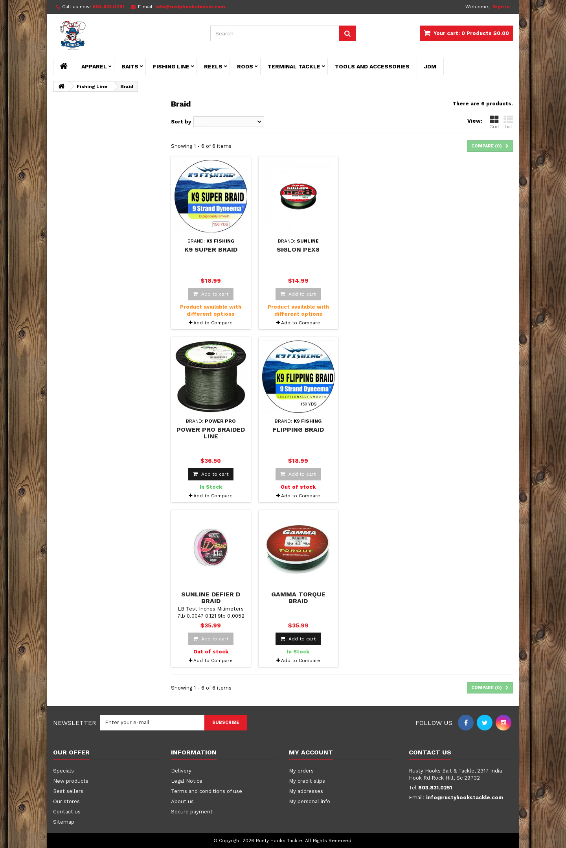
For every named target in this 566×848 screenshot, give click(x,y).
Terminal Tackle (294, 66)
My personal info (309, 801)
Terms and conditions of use (206, 791)
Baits (129, 66)
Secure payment (192, 812)
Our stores (66, 801)
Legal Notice (186, 781)
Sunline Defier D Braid (210, 597)
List (508, 122)
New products (70, 781)
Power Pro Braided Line (210, 433)
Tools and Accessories (372, 66)
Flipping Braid (298, 429)
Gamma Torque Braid (298, 597)
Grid (494, 122)
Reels (213, 66)
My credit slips (307, 781)
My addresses (306, 791)
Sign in (501, 6)
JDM (430, 66)
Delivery (181, 771)
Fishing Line (171, 66)
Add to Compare (213, 323)
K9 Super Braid (210, 249)
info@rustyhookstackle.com (464, 797)
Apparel (94, 66)
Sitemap (63, 822)
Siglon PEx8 (298, 249)
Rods (245, 66)
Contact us (67, 812)
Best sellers (68, 791)
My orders (301, 771)
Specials (63, 771)
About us (182, 801)
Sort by (181, 122)
